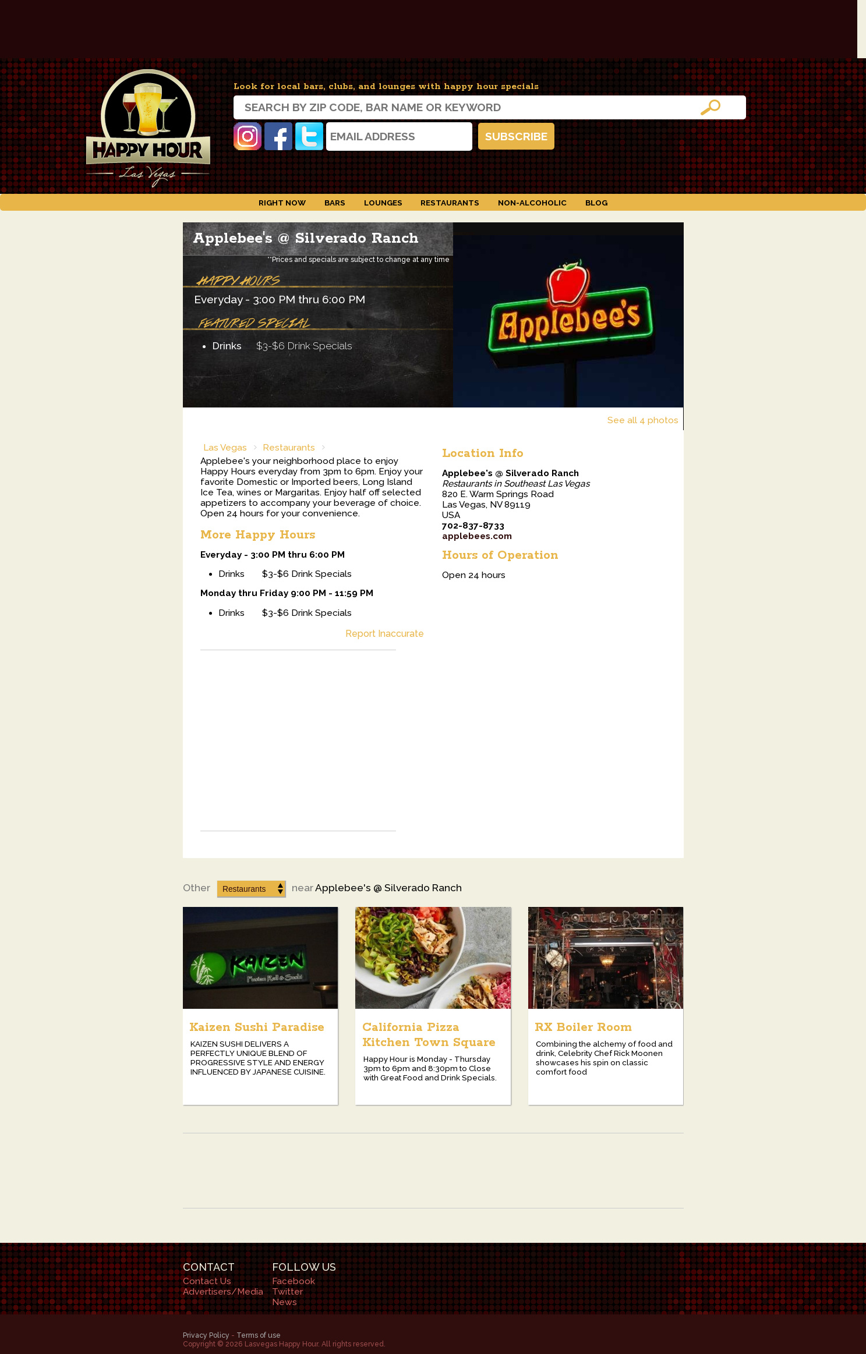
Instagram (247, 136)
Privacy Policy (206, 1335)
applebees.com (477, 536)
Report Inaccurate (384, 633)
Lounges (383, 202)
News (284, 1302)
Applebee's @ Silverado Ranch (306, 238)
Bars (334, 202)
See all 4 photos (642, 420)
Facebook (278, 136)
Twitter (309, 136)
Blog (596, 202)
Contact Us (207, 1281)
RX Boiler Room (583, 1027)
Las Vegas (225, 447)
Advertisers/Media (223, 1291)
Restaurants (449, 202)
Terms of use (258, 1335)
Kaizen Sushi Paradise (256, 1027)
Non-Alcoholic (532, 202)
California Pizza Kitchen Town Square (429, 1035)
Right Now (282, 202)
